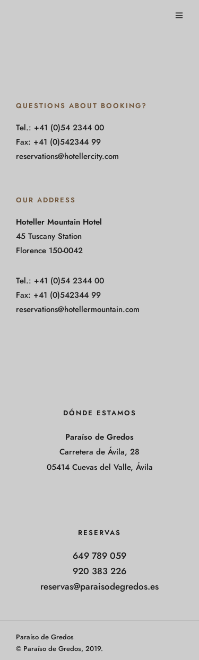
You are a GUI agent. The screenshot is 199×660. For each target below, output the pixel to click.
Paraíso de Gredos (45, 637)
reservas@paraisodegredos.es (99, 586)
